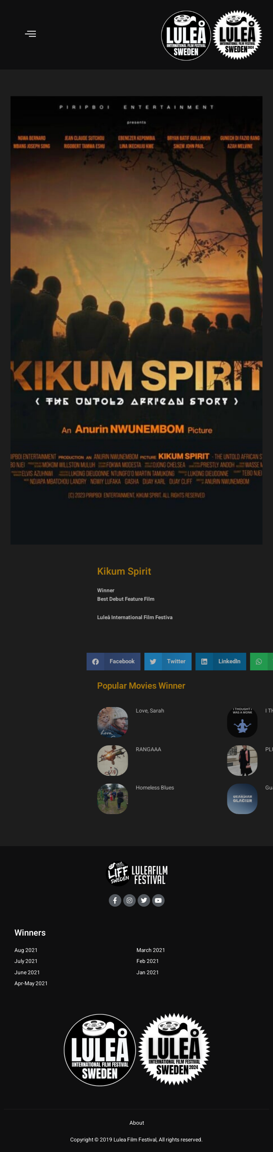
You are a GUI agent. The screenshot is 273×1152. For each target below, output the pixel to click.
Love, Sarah (230, 711)
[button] (195, 661)
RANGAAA (229, 749)
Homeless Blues (235, 788)
